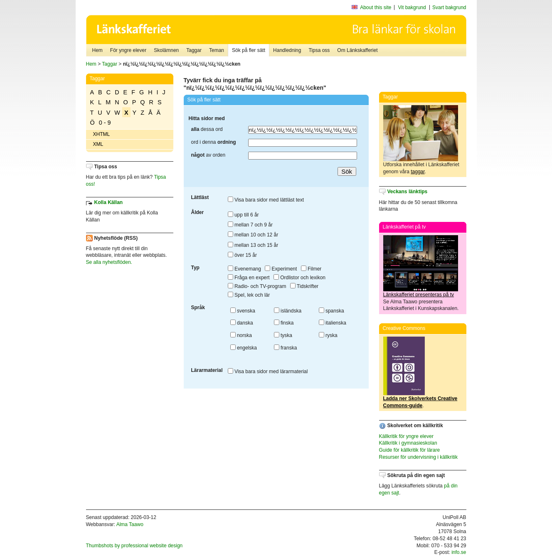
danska (241, 323)
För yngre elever (128, 50)
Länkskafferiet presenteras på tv (418, 295)
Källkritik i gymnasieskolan (408, 443)
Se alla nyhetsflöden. (109, 262)
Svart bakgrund (449, 7)
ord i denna (213, 142)
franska (285, 348)
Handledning (287, 50)
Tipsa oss (319, 50)
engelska (243, 348)
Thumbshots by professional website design (134, 546)
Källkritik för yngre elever (406, 436)
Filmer (311, 269)
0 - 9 (105, 122)
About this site (375, 7)
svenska (242, 311)
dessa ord (207, 129)
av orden (208, 155)
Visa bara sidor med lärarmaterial (268, 371)
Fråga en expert (249, 277)
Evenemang (244, 269)
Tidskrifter (304, 286)
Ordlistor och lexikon (299, 277)
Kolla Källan (108, 202)
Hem (97, 50)
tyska (283, 335)
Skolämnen (166, 50)
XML (98, 144)
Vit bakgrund (412, 7)
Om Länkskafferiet (357, 50)
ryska (328, 335)
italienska (332, 323)
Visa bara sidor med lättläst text (266, 200)
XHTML (101, 134)
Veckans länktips (407, 191)
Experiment (281, 269)
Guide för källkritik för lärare (409, 450)
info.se (458, 552)
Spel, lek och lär (249, 295)
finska (284, 323)
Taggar (194, 50)
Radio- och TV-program (257, 286)
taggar (417, 172)
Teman (216, 50)
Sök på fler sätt (248, 50)
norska (241, 335)
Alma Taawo (129, 524)
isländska (287, 311)
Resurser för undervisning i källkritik (418, 457)
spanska (331, 311)
